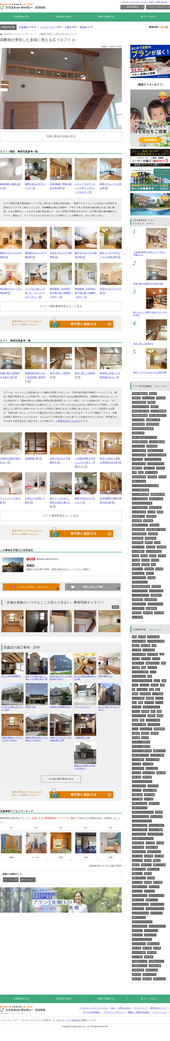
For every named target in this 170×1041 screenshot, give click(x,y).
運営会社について (158, 1008)
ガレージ (159, 698)
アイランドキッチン (140, 591)
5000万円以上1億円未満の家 (143, 428)
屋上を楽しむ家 (155, 507)
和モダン (150, 573)
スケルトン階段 (138, 698)
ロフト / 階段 (137, 799)
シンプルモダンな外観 (156, 641)
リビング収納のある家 (140, 490)
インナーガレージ (139, 577)
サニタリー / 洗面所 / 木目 (142, 751)
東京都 (160, 512)
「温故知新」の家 (85, 736)
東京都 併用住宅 (138, 529)
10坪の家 (162, 556)
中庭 (163, 680)
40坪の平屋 (137, 613)
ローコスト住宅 (138, 420)
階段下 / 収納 (149, 794)
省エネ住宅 (151, 547)
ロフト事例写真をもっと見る (60, 515)
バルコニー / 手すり (156, 825)
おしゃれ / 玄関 (148, 650)
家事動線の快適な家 (140, 415)
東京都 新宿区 (150, 538)
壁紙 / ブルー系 (159, 865)
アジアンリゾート (139, 604)
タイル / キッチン (139, 944)
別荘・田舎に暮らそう (157, 415)
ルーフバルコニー (139, 834)
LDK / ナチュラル (139, 851)
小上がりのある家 (139, 455)
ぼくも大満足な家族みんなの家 (85, 676)
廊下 (153, 711)
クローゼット (153, 786)
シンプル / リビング (139, 895)
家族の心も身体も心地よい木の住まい (85, 765)
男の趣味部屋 (151, 608)
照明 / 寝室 (152, 952)
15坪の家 (145, 564)
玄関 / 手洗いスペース (140, 755)
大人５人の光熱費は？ (12, 675)
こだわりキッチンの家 (140, 406)
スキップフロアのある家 (156, 455)
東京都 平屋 (151, 516)
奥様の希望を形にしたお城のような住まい (37, 737)
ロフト (157, 680)
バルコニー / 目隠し (139, 830)
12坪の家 (155, 560)
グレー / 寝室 (137, 957)
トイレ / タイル (151, 768)
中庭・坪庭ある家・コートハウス (144, 437)
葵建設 (30, 565)
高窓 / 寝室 (148, 957)
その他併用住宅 (150, 599)
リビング (136, 659)
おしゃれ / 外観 (153, 637)
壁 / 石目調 (158, 882)
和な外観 (159, 569)
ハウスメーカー (48, 27)
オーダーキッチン (156, 591)
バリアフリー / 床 (139, 463)
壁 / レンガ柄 (137, 882)
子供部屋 (151, 577)
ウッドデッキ (142, 689)
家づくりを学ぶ (149, 16)
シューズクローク (139, 786)
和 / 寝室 (157, 948)
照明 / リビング (151, 900)
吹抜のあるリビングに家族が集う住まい (61, 676)
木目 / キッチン (150, 935)
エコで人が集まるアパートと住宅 (12, 707)
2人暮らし (160, 468)
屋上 (134, 702)
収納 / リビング (138, 900)
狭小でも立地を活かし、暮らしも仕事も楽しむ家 (37, 676)
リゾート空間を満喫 (158, 411)
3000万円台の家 (138, 424)
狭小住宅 (153, 393)
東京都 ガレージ (138, 516)
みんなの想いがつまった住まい (109, 707)
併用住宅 (154, 406)
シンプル (159, 702)
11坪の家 (136, 560)
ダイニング (146, 659)
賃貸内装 (145, 733)
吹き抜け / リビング (139, 887)
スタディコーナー (139, 716)
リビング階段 (157, 694)
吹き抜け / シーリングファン (143, 838)
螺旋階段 (150, 698)
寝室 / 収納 (147, 777)
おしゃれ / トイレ (139, 676)
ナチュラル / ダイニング (154, 908)
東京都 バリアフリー (140, 525)
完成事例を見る (21, 16)
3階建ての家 (137, 468)
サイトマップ (140, 1008)
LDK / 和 (148, 860)
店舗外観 (154, 733)
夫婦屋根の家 (32, 458)
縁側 (151, 689)
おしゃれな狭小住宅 (154, 551)
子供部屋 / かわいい (156, 961)
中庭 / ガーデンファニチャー (143, 812)
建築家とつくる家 (153, 420)
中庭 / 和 (159, 812)
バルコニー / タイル (139, 825)
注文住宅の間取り (139, 402)
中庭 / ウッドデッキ (139, 803)
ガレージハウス (148, 398)
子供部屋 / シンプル (139, 961)
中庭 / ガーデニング (139, 808)
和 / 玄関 (160, 843)
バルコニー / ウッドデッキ (142, 821)
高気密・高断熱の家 (140, 393)
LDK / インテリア (154, 851)
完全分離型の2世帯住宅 (141, 586)
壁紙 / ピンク (137, 873)
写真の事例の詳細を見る (61, 136)
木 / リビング (149, 891)
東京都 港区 (153, 534)
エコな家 (151, 512)
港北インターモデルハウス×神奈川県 (149, 372)
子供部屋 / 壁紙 (138, 970)
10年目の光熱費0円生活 (61, 705)
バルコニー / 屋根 (156, 830)
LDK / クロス (137, 860)
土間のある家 (152, 446)
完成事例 (23, 27)
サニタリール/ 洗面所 (140, 672)
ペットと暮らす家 (139, 450)
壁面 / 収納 (136, 777)
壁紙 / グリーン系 (139, 869)
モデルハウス (149, 468)
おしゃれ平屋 (137, 617)
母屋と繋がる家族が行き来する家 (148, 283)
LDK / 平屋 (159, 856)
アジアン (136, 711)
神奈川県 (149, 542)
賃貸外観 (136, 737)
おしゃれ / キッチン (139, 926)
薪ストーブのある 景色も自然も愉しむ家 (60, 502)
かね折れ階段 (145, 694)
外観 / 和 (136, 645)
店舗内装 (136, 733)
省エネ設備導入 (138, 551)
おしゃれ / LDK (138, 847)
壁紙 (142, 720)
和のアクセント (138, 573)
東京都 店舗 (137, 520)
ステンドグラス (153, 724)
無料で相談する (106, 16)
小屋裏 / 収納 (137, 794)
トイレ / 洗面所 (138, 759)
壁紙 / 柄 (148, 873)
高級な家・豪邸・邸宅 (140, 411)
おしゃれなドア (146, 729)
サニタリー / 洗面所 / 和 (141, 746)
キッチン (156, 659)
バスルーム (152, 667)
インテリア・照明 (153, 720)
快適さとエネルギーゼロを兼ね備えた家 (61, 737)
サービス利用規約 (91, 1012)
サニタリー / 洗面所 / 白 (141, 742)
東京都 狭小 (154, 525)
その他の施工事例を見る (60, 779)
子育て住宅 (161, 398)
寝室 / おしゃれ (153, 944)
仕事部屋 (151, 716)
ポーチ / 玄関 (152, 654)
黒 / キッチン (137, 935)
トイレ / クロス (138, 768)
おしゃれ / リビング (156, 895)
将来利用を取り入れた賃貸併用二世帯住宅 (35, 377)
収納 (149, 676)
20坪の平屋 (159, 613)
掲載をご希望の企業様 (138, 1012)
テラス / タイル (156, 816)
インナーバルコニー (155, 834)
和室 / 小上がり (159, 979)
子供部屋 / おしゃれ (139, 965)
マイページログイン (158, 7)
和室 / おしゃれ (151, 970)
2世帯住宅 (136, 398)
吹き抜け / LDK (151, 847)
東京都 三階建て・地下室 (156, 529)
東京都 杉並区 (138, 538)
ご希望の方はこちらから (68, 421)
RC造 (141, 472)
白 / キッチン (137, 930)
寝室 (163, 663)
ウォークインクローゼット (142, 680)
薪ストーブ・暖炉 (139, 724)
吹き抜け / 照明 (138, 843)
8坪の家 (144, 556)
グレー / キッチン (151, 930)
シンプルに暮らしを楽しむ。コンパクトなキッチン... (35, 293)
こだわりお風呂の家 (157, 442)
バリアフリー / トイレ (153, 459)
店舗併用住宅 (156, 595)
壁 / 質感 (148, 882)
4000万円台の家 (152, 424)
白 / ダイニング (138, 908)
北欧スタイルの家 (156, 499)
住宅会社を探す (64, 16)
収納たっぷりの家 (139, 481)
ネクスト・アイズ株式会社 (68, 1020)
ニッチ (135, 729)
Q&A (151, 2)
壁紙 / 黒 (136, 865)
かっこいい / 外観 (139, 641)
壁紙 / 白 (157, 860)
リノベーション (159, 1012)
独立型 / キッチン (152, 663)
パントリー (137, 790)
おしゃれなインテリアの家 (142, 503)
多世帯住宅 (156, 586)
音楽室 (135, 720)
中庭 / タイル (154, 803)
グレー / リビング (157, 904)
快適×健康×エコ (109, 675)
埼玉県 (157, 542)
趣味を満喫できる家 (140, 442)
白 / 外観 (142, 637)
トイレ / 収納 (147, 764)
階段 (157, 689)
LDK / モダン (137, 856)
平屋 (134, 472)
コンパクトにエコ (85, 705)
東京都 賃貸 (148, 520)
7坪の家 (135, 556)
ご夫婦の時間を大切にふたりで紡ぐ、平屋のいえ (85, 462)
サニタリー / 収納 (157, 755)
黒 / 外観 (145, 737)
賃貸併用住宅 (137, 599)
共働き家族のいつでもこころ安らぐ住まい (12, 737)
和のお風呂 (149, 569)
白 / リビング (137, 891)
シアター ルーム (138, 446)
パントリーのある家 (140, 499)
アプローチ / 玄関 (139, 654)
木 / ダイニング (156, 913)
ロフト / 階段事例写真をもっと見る (61, 306)
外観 (134, 637)
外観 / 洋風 (145, 645)
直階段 (135, 694)
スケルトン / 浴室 (152, 759)
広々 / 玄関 (150, 843)
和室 (153, 564)
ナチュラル (149, 702)
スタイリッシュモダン (151, 707)
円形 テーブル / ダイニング (142, 922)
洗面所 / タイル (159, 751)
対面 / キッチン (138, 663)
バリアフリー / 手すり (155, 463)
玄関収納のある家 (157, 494)
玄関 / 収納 (161, 773)
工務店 (68, 27)
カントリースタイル (155, 604)
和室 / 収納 (147, 979)
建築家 (83, 27)
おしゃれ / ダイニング (140, 913)
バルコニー (144, 685)
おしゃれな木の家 (139, 512)
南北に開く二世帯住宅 (143, 344)
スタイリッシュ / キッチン (142, 939)
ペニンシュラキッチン (140, 595)
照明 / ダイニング (139, 917)
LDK (161, 654)
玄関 (154, 645)
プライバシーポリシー (114, 1012)
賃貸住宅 (151, 402)
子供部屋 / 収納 (155, 965)
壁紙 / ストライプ (139, 878)
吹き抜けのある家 (139, 477)
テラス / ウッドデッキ (140, 816)
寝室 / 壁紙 (147, 948)
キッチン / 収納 (148, 773)
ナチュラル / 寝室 (139, 952)
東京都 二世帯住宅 (139, 534)
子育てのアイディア (140, 582)
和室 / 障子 (136, 979)
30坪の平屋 (148, 613)
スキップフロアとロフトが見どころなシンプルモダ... (85, 188)
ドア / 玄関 (136, 650)
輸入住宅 (162, 477)
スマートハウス (138, 547)
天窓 (162, 685)
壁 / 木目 (151, 878)
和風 (140, 702)
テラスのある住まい (140, 507)
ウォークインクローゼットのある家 (145, 485)
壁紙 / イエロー (153, 869)
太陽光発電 (161, 547)
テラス (135, 685)
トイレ (153, 672)
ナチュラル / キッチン (157, 926)
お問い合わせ (161, 2)
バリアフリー (137, 459)
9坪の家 (153, 556)
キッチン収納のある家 (140, 494)
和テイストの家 (151, 472)
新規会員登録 (132, 7)
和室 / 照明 (136, 974)
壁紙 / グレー (146, 865)
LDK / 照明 (148, 856)
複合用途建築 (159, 729)
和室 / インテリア (149, 974)
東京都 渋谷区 (138, 542)
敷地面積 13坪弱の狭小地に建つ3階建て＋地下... (61, 293)
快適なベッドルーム (155, 450)
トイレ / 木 (136, 773)
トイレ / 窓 (136, 764)
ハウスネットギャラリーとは (133, 2)
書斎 (159, 711)
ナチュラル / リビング (140, 904)
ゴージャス (137, 707)
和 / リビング (154, 887)
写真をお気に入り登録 (93, 587)
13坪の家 (145, 560)
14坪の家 (136, 564)
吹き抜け (154, 685)
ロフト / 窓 (148, 799)
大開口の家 (152, 477)
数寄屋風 (145, 711)
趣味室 (160, 716)
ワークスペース (138, 608)
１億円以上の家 (138, 433)
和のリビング (137, 569)
